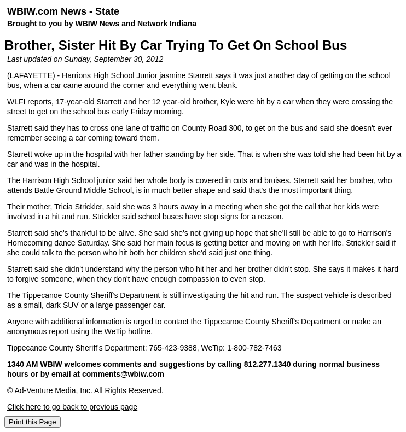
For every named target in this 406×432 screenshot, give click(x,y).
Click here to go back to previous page (72, 406)
